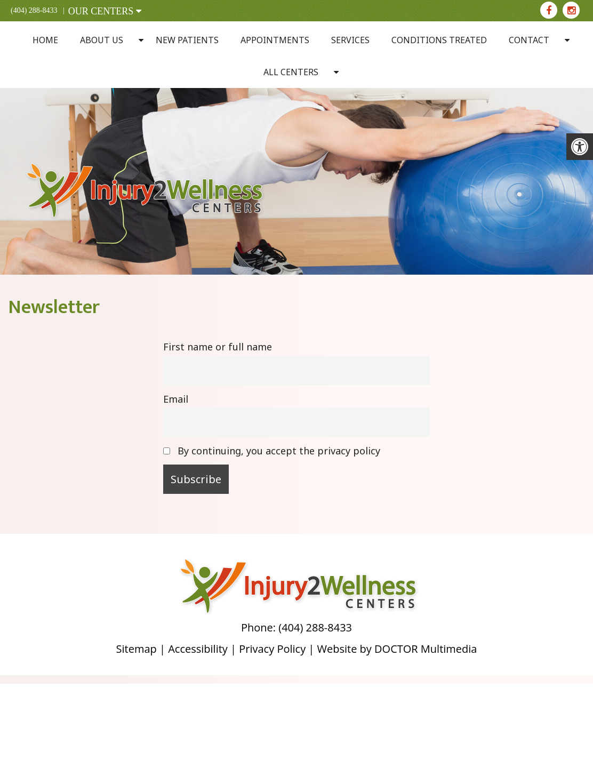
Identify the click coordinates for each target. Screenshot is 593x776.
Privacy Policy (272, 649)
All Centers (290, 72)
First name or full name (217, 346)
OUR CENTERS (104, 11)
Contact (529, 40)
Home (45, 40)
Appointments (275, 40)
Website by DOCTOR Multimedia (397, 649)
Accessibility (198, 649)
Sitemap (136, 649)
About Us (101, 40)
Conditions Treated (439, 40)
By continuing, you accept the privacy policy (271, 450)
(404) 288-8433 (34, 10)
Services (350, 40)
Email (175, 399)
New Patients (187, 40)
